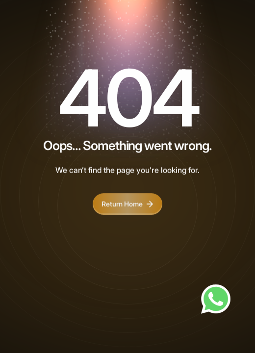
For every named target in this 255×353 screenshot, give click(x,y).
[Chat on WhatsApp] (215, 299)
